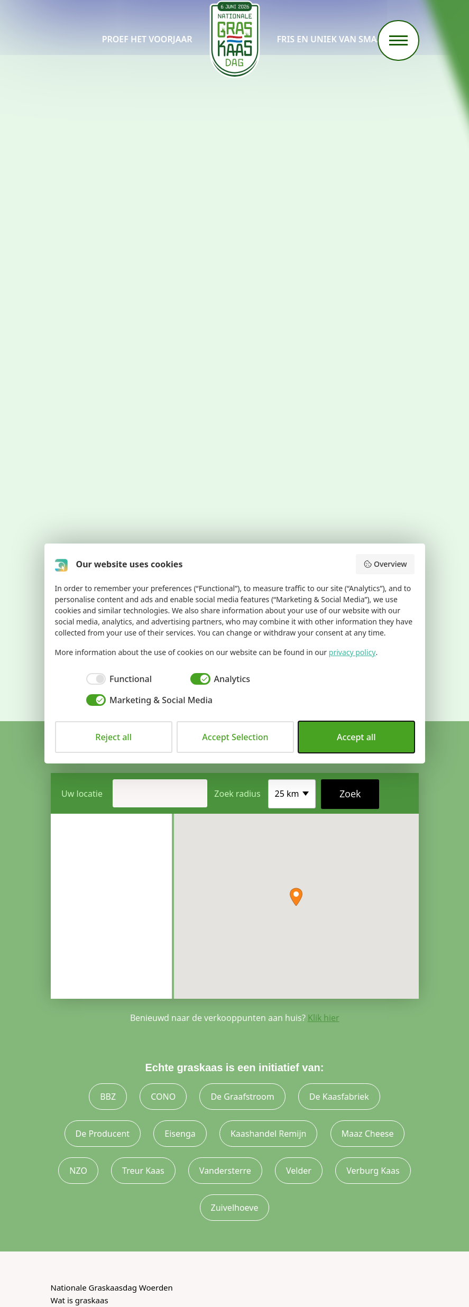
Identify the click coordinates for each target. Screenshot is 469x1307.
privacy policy (352, 652)
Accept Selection (235, 737)
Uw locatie (82, 793)
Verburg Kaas (373, 1170)
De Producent (103, 1133)
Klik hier (323, 1018)
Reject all (113, 737)
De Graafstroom (242, 1096)
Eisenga (179, 1133)
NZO (78, 1170)
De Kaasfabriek (339, 1096)
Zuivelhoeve (235, 1207)
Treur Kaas (143, 1170)
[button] (296, 897)
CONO (163, 1096)
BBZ (108, 1096)
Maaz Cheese (368, 1133)
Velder (298, 1170)
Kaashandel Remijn (269, 1133)
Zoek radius (237, 793)
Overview (385, 564)
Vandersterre (225, 1170)
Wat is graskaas (79, 1300)
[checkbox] (103, 678)
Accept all (356, 737)
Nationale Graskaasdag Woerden (112, 1287)
